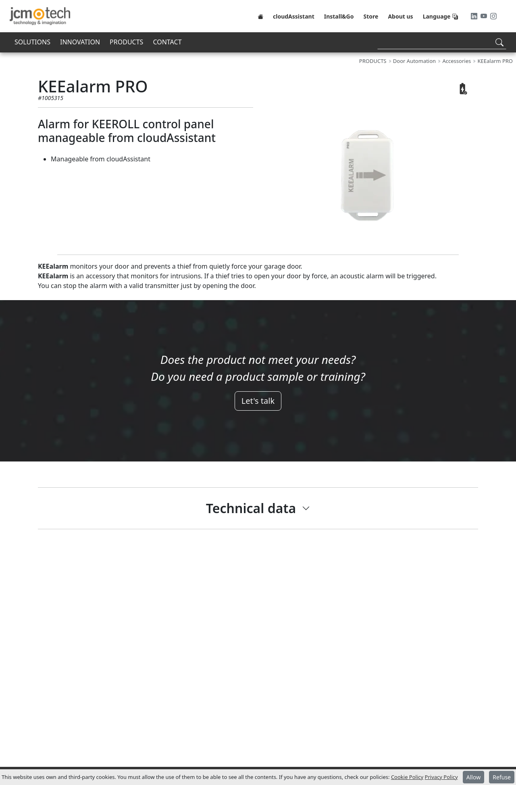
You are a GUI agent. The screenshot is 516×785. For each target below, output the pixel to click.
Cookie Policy (407, 777)
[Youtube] (485, 16)
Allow (473, 777)
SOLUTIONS (32, 42)
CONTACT (167, 42)
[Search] (441, 42)
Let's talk (258, 400)
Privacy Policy (441, 777)
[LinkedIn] (475, 16)
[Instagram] (493, 16)
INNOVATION (80, 42)
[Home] (260, 16)
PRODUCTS (126, 42)
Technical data (251, 508)
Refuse (502, 777)
